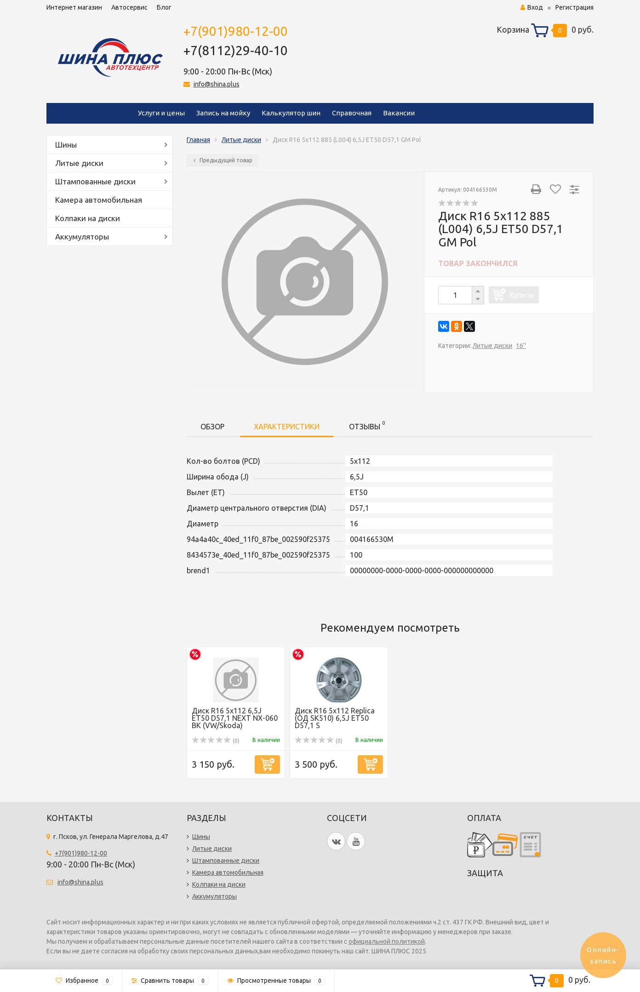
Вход (531, 7)
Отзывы (367, 425)
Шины (66, 144)
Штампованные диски (95, 181)
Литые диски (79, 163)
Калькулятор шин (291, 113)
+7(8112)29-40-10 (235, 50)
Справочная (351, 113)
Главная (198, 139)
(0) (216, 741)
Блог (164, 7)
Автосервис (129, 7)
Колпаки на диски (87, 218)
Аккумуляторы (82, 236)
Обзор (212, 426)
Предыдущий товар (223, 160)
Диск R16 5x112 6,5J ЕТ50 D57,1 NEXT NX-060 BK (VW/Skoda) (235, 718)
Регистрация (574, 7)
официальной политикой (387, 941)
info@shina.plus (217, 84)
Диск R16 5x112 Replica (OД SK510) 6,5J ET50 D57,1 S (335, 718)
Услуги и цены (161, 113)
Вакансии (399, 113)
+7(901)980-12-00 (235, 31)
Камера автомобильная (98, 199)
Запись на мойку (223, 113)
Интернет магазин (74, 7)
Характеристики (287, 426)
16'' (521, 345)
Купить (521, 295)
